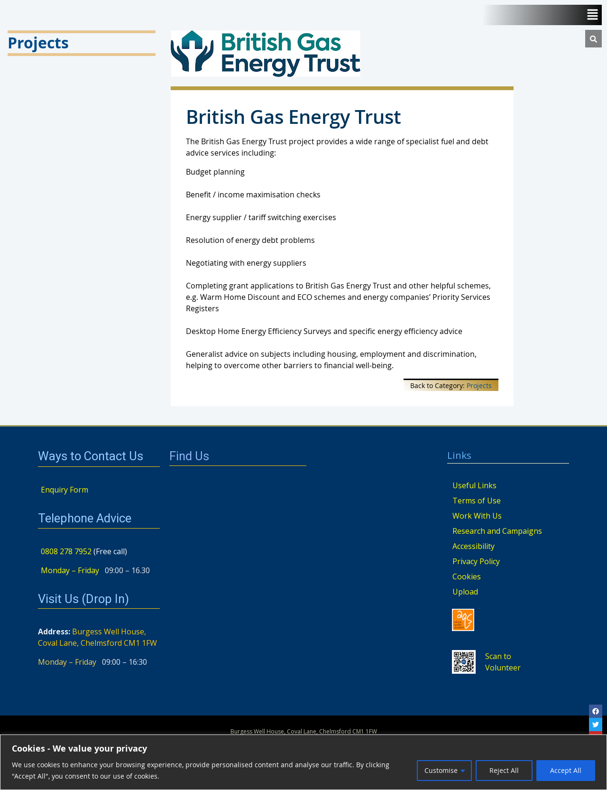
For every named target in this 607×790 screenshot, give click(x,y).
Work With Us (477, 516)
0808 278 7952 (66, 551)
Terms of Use (476, 500)
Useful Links (474, 485)
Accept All (565, 770)
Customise (441, 770)
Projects (479, 385)
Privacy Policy (476, 561)
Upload (465, 591)
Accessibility (473, 546)
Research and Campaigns (497, 531)
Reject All (504, 770)
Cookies (466, 576)
